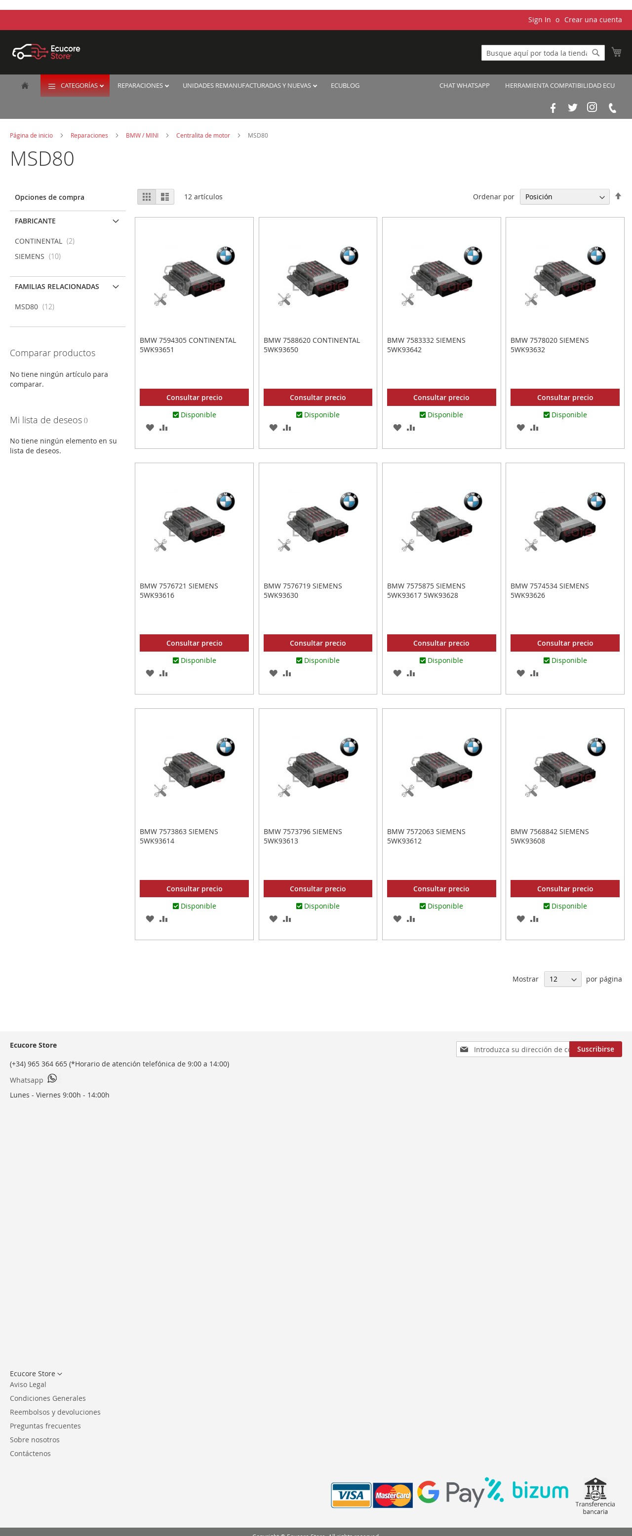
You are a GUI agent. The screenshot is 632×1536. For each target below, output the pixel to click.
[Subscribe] (595, 1049)
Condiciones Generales (48, 1398)
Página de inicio (32, 135)
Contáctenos (30, 1453)
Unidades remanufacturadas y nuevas (248, 85)
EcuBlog (345, 85)
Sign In (539, 19)
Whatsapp (35, 1079)
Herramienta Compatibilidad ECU (560, 85)
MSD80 (37, 306)
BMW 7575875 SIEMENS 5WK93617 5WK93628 (426, 590)
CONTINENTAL (47, 241)
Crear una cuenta (593, 19)
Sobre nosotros (35, 1439)
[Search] (596, 53)
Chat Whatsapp (464, 85)
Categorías (80, 85)
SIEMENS (41, 256)
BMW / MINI (143, 135)
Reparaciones (141, 85)
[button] (150, 427)
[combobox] (543, 53)
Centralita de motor (204, 135)
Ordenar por (493, 196)
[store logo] (46, 51)
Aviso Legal (28, 1384)
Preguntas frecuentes (45, 1425)
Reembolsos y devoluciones (55, 1412)
